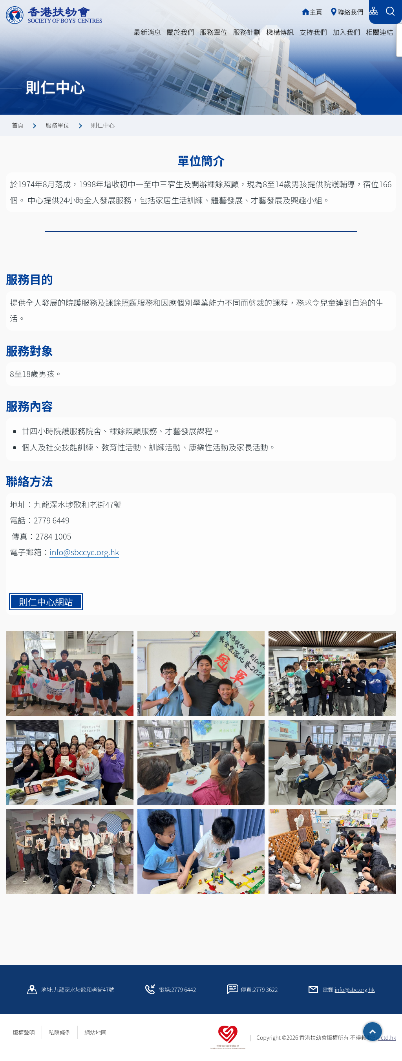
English (354, 11)
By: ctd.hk (384, 1037)
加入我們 (346, 32)
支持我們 (313, 32)
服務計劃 (247, 32)
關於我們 (180, 32)
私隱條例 (60, 1032)
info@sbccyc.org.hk (84, 556)
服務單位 (213, 32)
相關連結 (379, 32)
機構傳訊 (280, 32)
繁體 (304, 11)
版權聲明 (24, 1032)
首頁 (18, 125)
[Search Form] (390, 12)
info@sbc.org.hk (355, 989)
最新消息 (147, 32)
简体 (327, 11)
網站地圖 (98, 1032)
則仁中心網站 (46, 605)
